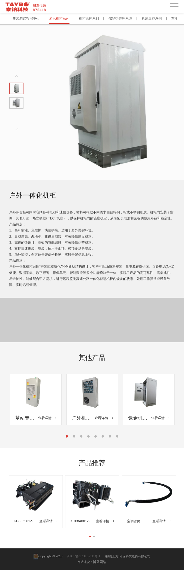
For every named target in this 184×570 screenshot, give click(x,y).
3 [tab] (81, 437)
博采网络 (99, 562)
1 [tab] (67, 437)
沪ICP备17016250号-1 (84, 556)
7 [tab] (110, 437)
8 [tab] (117, 437)
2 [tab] (74, 437)
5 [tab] (95, 437)
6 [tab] (103, 437)
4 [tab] (88, 437)
